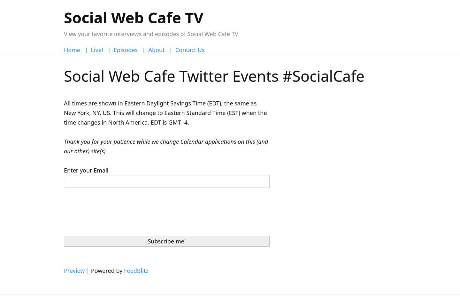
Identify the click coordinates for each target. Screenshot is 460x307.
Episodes (126, 50)
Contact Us (190, 50)
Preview (74, 270)
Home (72, 50)
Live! (97, 50)
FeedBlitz (136, 270)
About (157, 50)
